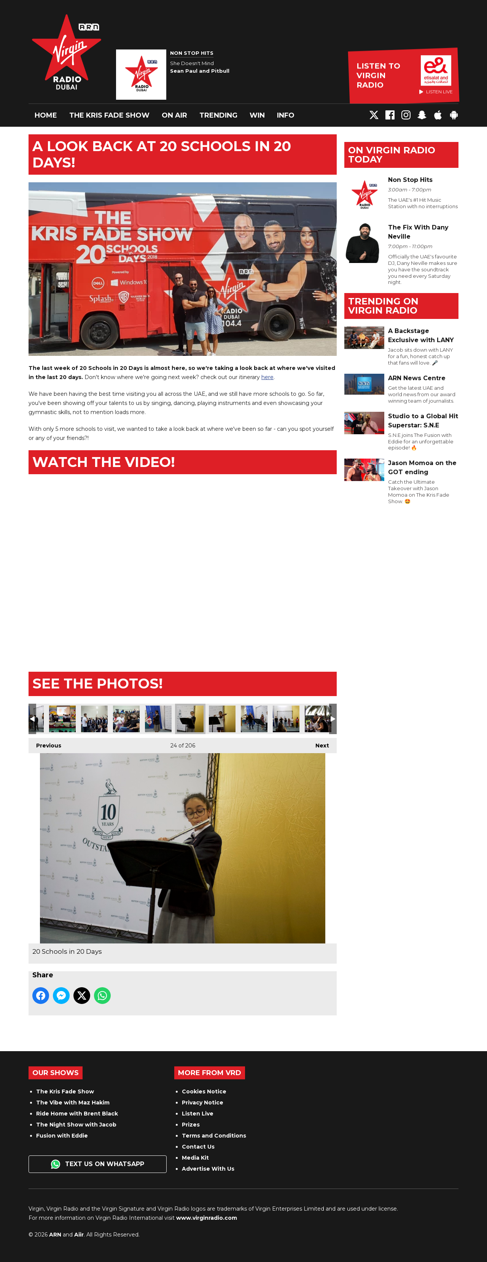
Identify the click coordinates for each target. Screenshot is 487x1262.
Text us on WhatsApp (97, 1164)
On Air (174, 115)
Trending (218, 115)
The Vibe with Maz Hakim (73, 1102)
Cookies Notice (204, 1091)
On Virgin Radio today (391, 155)
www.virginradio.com (206, 1217)
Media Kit (195, 1157)
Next (318, 743)
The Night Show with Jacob (76, 1124)
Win (257, 115)
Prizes (191, 1124)
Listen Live (197, 1113)
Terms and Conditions (214, 1135)
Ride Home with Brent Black (77, 1113)
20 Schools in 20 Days (62, 719)
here (267, 377)
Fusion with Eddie (62, 1135)
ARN (55, 1234)
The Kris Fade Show (109, 115)
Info (285, 115)
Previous (45, 743)
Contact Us (198, 1146)
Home (46, 115)
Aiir (79, 1234)
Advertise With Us (208, 1168)
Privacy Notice (202, 1102)
